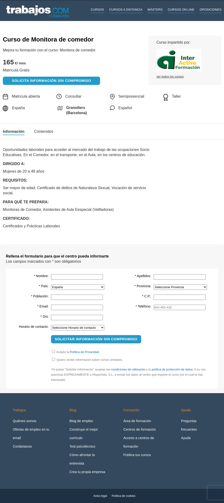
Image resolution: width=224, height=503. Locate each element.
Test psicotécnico (82, 446)
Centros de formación (139, 429)
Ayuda (186, 438)
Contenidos (43, 131)
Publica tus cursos (137, 455)
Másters (155, 9)
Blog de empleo (81, 421)
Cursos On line (181, 9)
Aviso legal (100, 496)
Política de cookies (123, 496)
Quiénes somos (24, 421)
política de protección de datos (172, 369)
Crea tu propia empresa (87, 472)
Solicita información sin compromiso (51, 81)
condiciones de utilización (128, 369)
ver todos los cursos (170, 76)
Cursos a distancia (125, 9)
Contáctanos (22, 446)
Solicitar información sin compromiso (96, 339)
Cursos (97, 9)
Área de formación (137, 421)
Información (14, 131)
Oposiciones (210, 9)
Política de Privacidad (84, 352)
